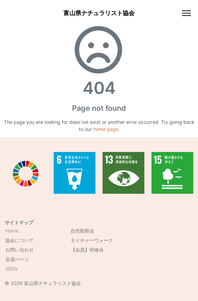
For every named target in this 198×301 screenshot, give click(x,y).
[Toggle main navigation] (186, 13)
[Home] (99, 13)
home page (105, 129)
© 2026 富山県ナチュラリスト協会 (43, 283)
